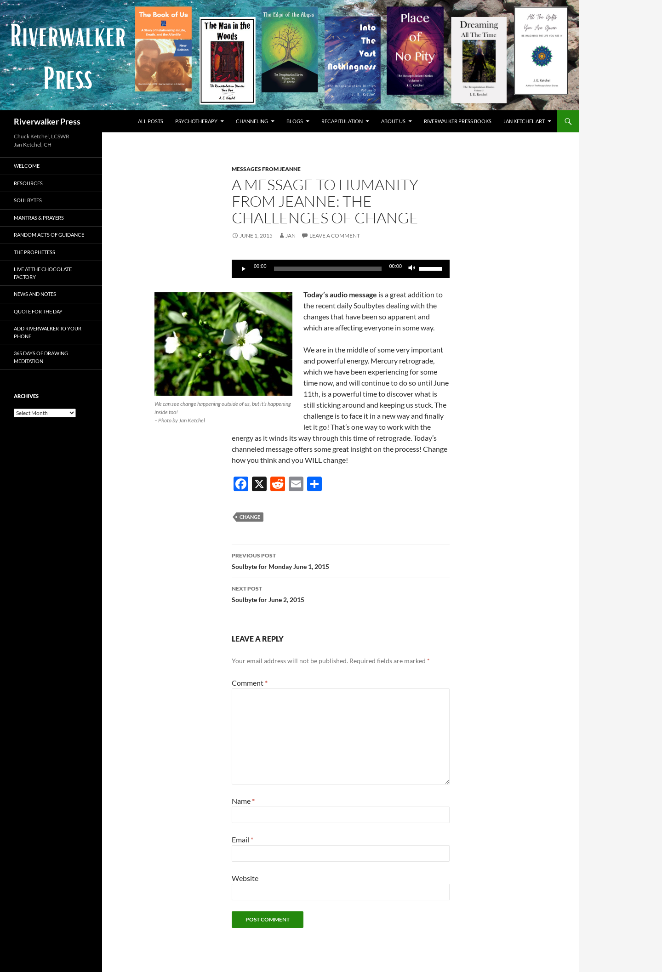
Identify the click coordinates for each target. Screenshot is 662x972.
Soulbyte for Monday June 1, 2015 (341, 560)
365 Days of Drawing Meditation (41, 357)
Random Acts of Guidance (49, 235)
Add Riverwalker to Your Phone (47, 332)
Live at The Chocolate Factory (43, 273)
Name (243, 800)
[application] (341, 269)
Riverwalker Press (47, 121)
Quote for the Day (38, 311)
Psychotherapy (196, 121)
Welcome (27, 166)
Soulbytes (28, 200)
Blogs (294, 121)
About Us (393, 121)
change (250, 517)
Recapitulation (342, 121)
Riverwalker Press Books (457, 121)
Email (242, 839)
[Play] (243, 268)
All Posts (150, 121)
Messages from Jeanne (266, 168)
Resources (28, 183)
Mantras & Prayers (39, 218)
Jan (290, 235)
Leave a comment (334, 235)
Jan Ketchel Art (524, 121)
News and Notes (35, 294)
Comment (250, 682)
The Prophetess (34, 252)
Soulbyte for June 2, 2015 (341, 593)
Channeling (252, 121)
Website (245, 878)
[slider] (328, 269)
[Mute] (412, 268)
